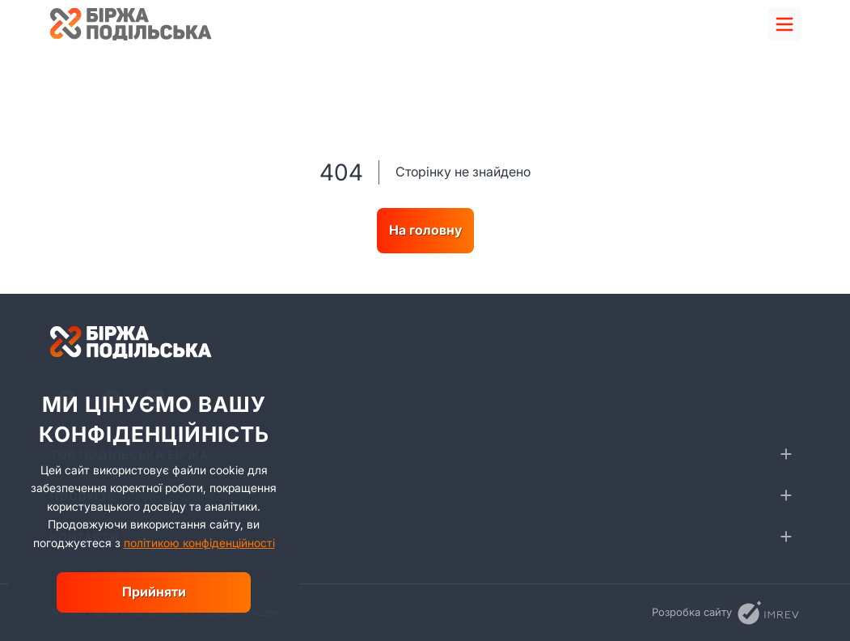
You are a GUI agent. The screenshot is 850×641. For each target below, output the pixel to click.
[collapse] (786, 454)
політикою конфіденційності (199, 543)
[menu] (784, 24)
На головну (425, 230)
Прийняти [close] (154, 592)
